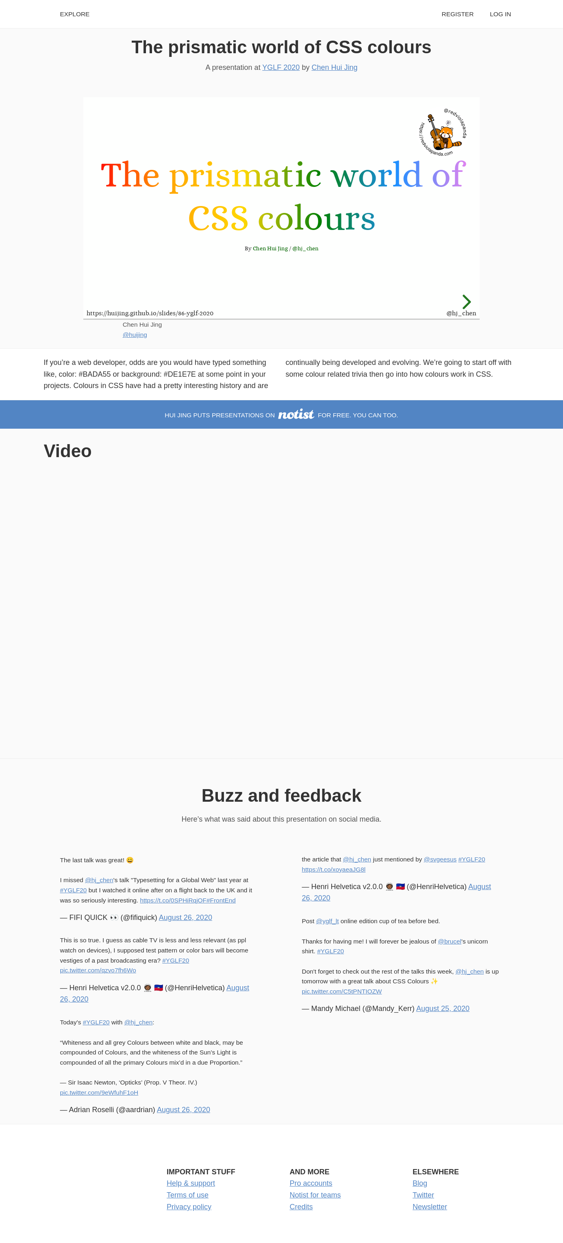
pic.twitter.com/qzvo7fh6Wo (98, 970)
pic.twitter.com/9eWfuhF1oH (99, 1092)
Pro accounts (311, 1183)
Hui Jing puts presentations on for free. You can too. (281, 415)
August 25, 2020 (443, 1008)
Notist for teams (315, 1195)
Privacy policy (189, 1207)
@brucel (449, 941)
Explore (75, 14)
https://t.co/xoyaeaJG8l (334, 869)
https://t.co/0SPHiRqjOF (173, 900)
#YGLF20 (73, 890)
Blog (420, 1183)
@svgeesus (440, 859)
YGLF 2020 (281, 67)
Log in (500, 14)
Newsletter (430, 1207)
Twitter (423, 1195)
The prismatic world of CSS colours (281, 47)
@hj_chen (99, 879)
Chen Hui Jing (334, 67)
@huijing (135, 334)
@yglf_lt (327, 921)
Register (458, 14)
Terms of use (188, 1195)
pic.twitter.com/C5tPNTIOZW (342, 991)
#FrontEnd (221, 900)
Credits (301, 1207)
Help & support (191, 1183)
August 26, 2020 (185, 917)
